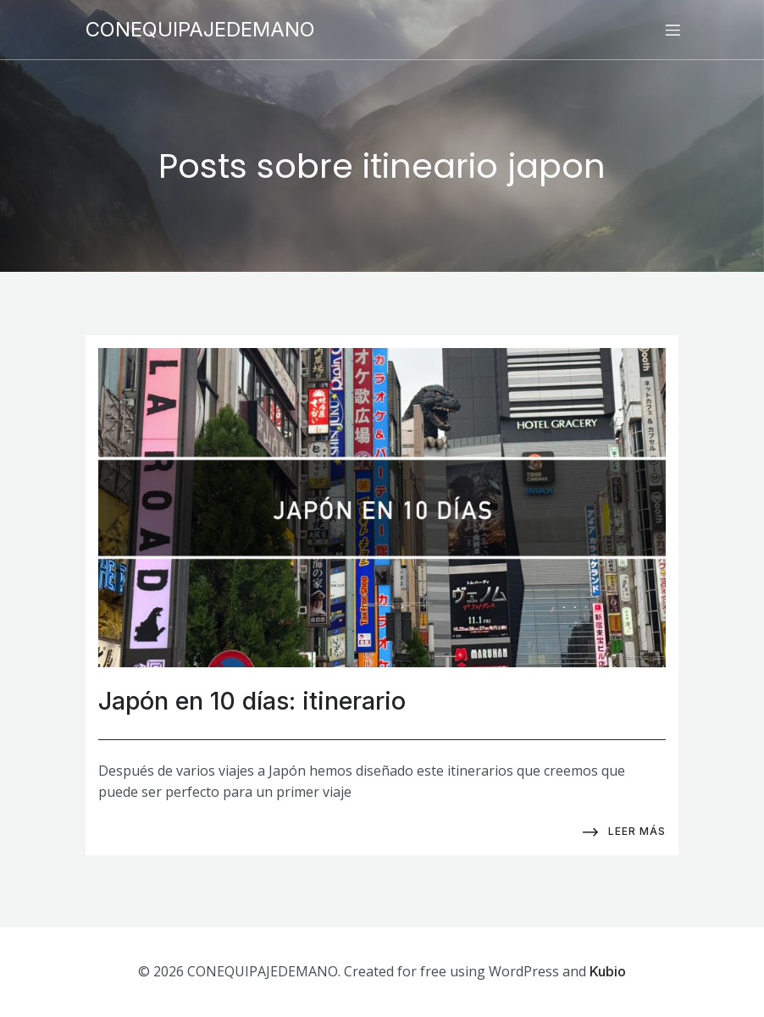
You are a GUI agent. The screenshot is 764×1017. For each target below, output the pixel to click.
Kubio (608, 971)
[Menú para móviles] (672, 29)
